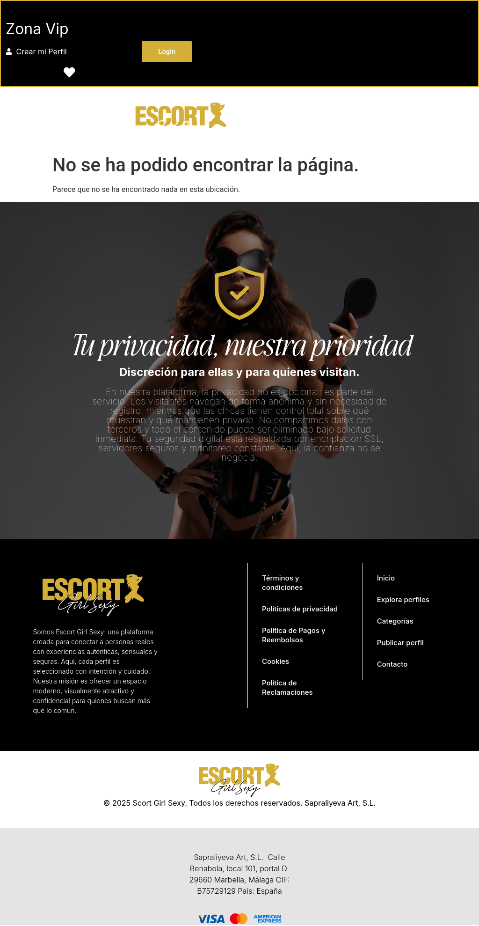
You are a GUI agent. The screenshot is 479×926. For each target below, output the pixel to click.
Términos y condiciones (282, 583)
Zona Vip (37, 29)
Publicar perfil (400, 643)
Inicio (386, 578)
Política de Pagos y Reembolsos (294, 636)
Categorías (395, 621)
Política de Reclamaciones (287, 688)
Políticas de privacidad (300, 609)
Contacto (392, 665)
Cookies (275, 662)
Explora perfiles (403, 600)
